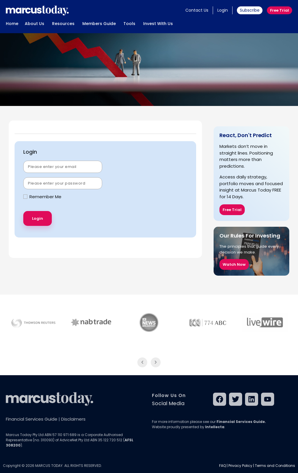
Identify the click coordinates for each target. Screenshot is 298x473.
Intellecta (214, 426)
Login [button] (222, 10)
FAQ (222, 465)
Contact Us (196, 10)
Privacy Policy (240, 465)
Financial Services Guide (31, 419)
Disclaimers (73, 419)
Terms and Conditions (275, 465)
